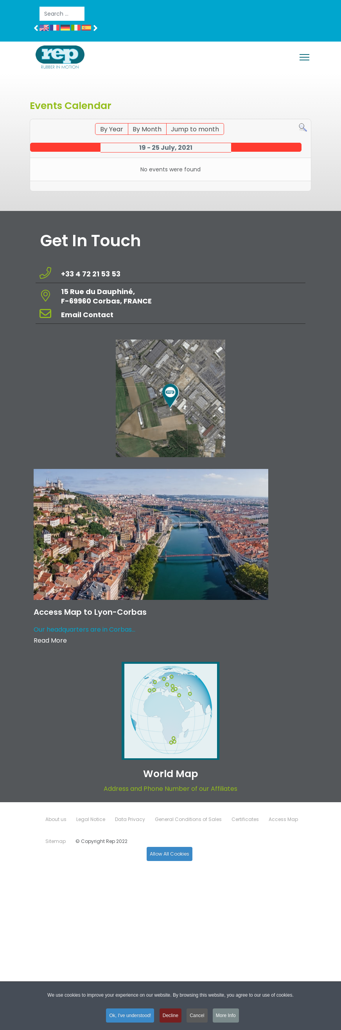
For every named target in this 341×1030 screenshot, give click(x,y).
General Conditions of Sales (188, 819)
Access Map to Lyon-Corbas (90, 612)
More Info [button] (226, 1017)
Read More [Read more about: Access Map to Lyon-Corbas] (50, 640)
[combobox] (61, 14)
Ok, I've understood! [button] (130, 1017)
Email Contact (87, 315)
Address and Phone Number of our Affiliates (170, 788)
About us (55, 819)
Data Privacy (130, 819)
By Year (111, 129)
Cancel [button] (197, 1017)
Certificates (245, 819)
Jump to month (195, 129)
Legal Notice (90, 819)
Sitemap (55, 841)
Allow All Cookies (169, 853)
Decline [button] (170, 1017)
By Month (147, 129)
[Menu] (304, 57)
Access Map (283, 819)
